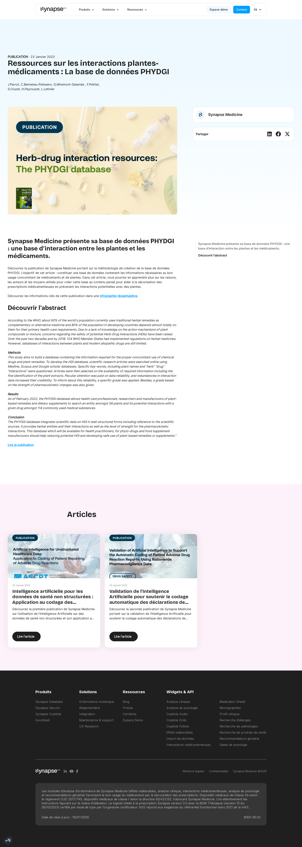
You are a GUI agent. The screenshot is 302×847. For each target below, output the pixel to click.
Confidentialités (219, 771)
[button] (86, 9)
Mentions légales (193, 771)
